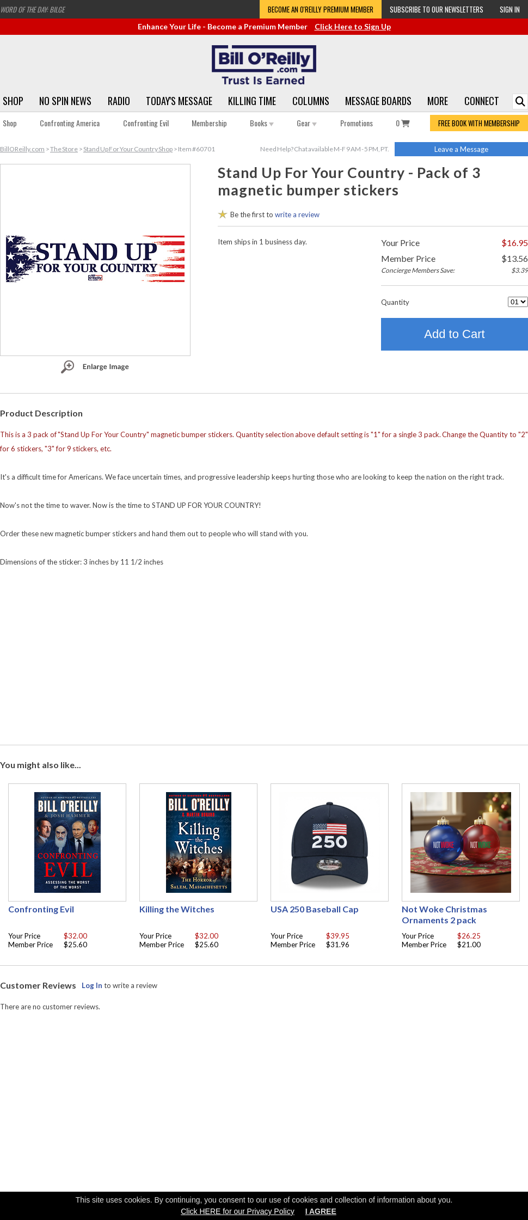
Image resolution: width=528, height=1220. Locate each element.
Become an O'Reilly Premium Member (320, 9)
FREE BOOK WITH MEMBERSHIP (479, 123)
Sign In (510, 9)
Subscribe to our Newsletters (436, 9)
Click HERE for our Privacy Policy (237, 1211)
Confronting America (70, 122)
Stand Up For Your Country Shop (128, 149)
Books (262, 122)
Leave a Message (461, 149)
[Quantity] (518, 302)
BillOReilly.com (22, 149)
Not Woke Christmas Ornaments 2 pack (444, 914)
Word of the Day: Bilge (32, 9)
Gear (307, 122)
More (437, 101)
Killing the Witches (176, 909)
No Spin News (65, 101)
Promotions (356, 122)
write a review (297, 214)
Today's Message (179, 101)
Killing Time (252, 101)
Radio (119, 101)
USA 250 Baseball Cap (315, 909)
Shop (13, 101)
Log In (92, 985)
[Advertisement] (264, 653)
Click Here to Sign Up (353, 26)
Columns (310, 101)
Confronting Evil (146, 122)
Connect (481, 101)
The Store (64, 149)
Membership (209, 122)
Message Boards (378, 101)
